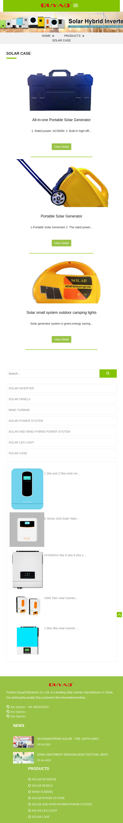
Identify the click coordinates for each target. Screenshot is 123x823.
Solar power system (26, 420)
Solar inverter (21, 388)
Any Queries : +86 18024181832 (29, 706)
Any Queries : (18, 711)
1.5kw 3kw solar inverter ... (61, 628)
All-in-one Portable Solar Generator (61, 120)
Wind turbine (19, 410)
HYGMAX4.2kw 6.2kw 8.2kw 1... (65, 555)
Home (46, 35)
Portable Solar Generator (61, 216)
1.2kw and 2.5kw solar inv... (62, 473)
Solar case (61, 40)
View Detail (61, 146)
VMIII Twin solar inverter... (61, 598)
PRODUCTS (72, 35)
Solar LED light (21, 442)
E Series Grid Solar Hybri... (61, 518)
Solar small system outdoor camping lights (61, 312)
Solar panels (20, 399)
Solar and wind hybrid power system (39, 431)
